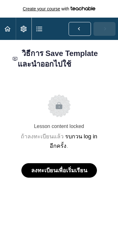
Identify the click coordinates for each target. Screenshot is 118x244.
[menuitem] (23, 29)
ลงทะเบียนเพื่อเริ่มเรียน (59, 170)
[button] (8, 29)
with (59, 9)
